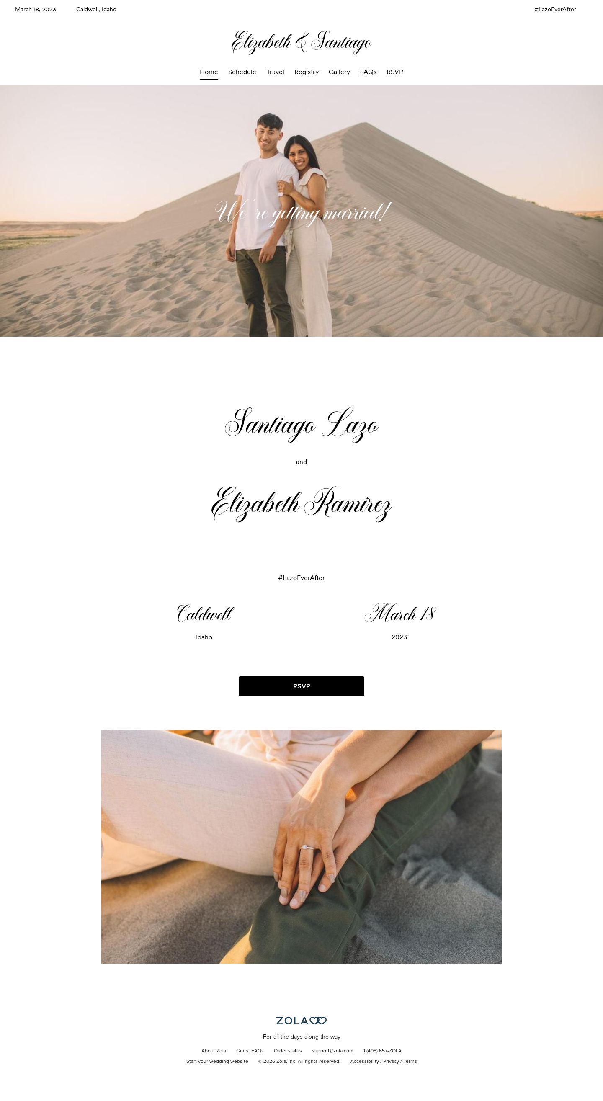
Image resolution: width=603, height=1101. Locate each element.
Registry (306, 72)
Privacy (391, 1061)
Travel (275, 72)
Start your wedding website (217, 1061)
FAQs (368, 72)
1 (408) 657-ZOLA (382, 1051)
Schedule (242, 72)
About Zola (213, 1051)
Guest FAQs (250, 1051)
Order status (288, 1051)
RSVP (395, 72)
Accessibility (364, 1061)
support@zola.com (332, 1051)
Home (209, 72)
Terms (410, 1061)
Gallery (339, 72)
